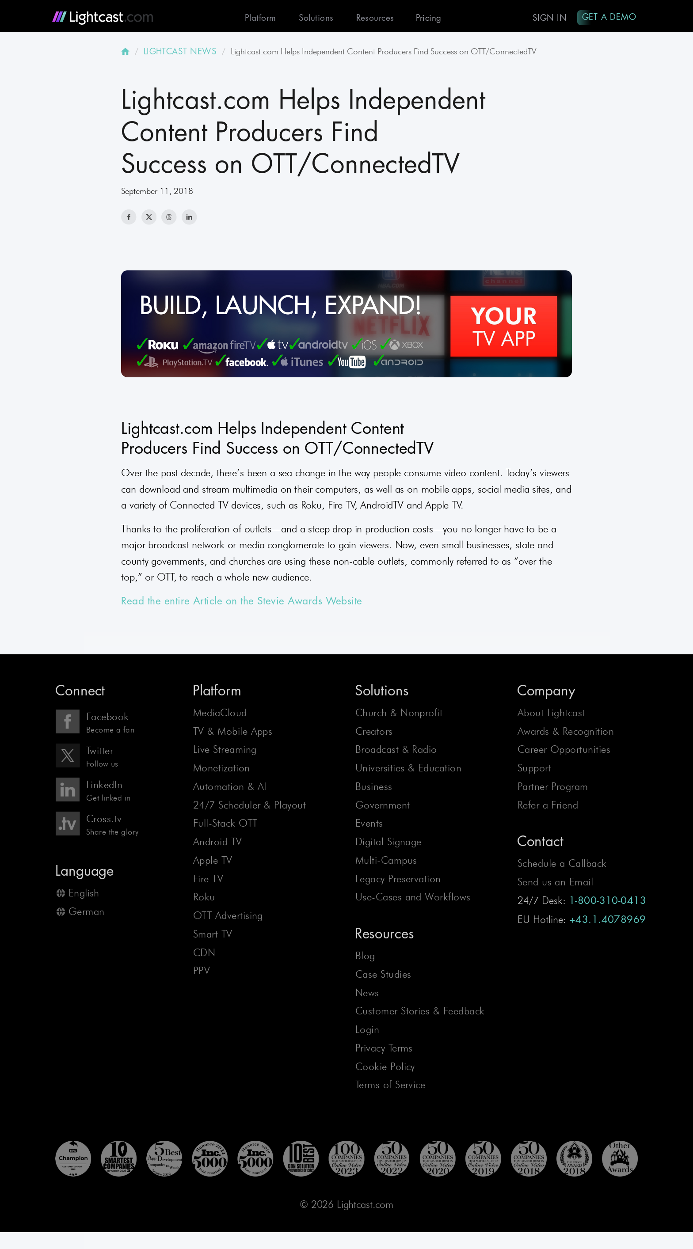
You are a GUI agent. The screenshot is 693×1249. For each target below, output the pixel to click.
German (87, 914)
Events (369, 826)
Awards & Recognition (566, 733)
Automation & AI (230, 789)
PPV (201, 973)
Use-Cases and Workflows (413, 899)
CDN (204, 955)
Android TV (217, 844)
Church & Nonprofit (398, 715)
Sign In (548, 18)
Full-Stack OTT (225, 826)
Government (382, 807)
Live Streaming (225, 752)
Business (373, 789)
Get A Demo (608, 17)
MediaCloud (220, 715)
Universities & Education (408, 770)
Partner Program (553, 789)
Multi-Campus (386, 863)
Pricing (425, 18)
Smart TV (212, 936)
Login (367, 1032)
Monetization (221, 770)
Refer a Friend (548, 807)
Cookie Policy (385, 1069)
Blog (365, 958)
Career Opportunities (564, 752)
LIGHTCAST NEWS (180, 53)
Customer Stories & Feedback (420, 1013)
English (84, 895)
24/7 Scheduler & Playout (249, 807)
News (367, 995)
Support (534, 770)
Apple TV (212, 863)
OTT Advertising (228, 918)
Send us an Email (556, 884)
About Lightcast (551, 715)
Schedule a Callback (562, 866)
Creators (374, 733)
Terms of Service (390, 1087)
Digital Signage (388, 844)
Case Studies (383, 977)
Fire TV (208, 881)
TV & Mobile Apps (233, 733)
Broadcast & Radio (396, 752)
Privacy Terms (384, 1050)
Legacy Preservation (398, 881)
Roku (204, 899)
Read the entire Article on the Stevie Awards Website (241, 603)
